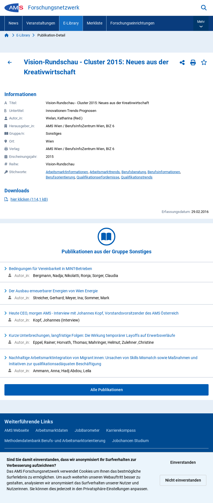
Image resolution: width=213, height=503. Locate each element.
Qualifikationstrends (137, 177)
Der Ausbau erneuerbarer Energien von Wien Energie (53, 291)
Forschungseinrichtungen (132, 23)
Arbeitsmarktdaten (52, 430)
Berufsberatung (133, 172)
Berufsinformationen (164, 172)
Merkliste (94, 23)
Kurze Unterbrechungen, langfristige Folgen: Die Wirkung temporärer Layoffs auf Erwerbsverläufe (92, 335)
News (13, 23)
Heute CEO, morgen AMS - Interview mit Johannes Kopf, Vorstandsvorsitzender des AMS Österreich (94, 313)
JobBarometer (87, 430)
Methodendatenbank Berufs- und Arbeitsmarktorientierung (54, 440)
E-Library (71, 23)
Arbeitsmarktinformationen (67, 172)
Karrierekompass (121, 430)
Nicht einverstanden (183, 480)
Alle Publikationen (106, 389)
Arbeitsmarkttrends (105, 172)
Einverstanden (183, 462)
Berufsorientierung (60, 177)
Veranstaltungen (40, 23)
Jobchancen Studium (130, 440)
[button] (201, 23)
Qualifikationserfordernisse (98, 177)
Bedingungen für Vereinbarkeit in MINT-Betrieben (50, 268)
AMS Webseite (16, 430)
